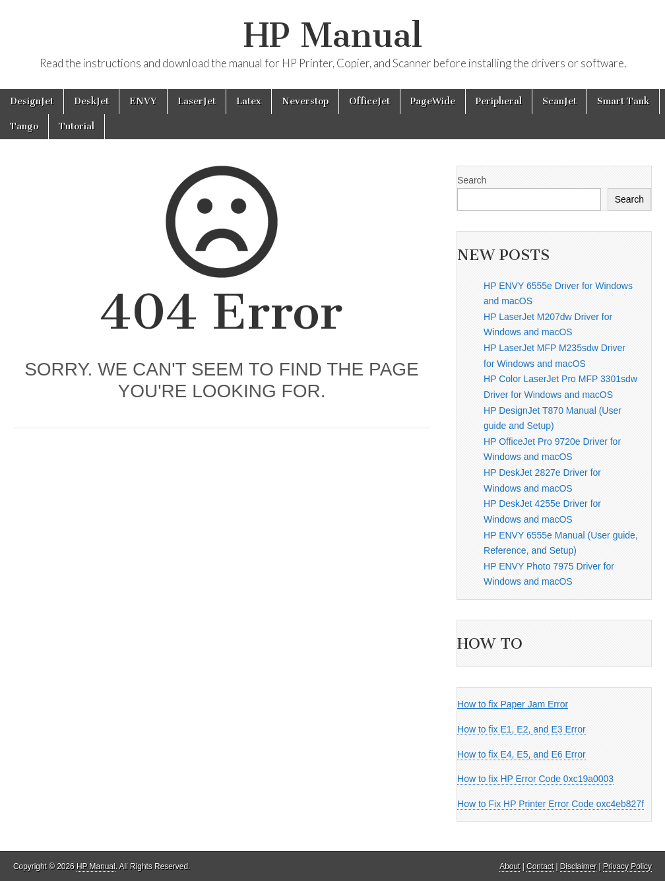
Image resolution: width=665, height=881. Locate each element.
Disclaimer (578, 866)
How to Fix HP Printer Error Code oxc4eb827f (550, 804)
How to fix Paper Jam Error (512, 704)
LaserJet (196, 101)
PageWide (432, 101)
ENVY (143, 101)
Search (471, 180)
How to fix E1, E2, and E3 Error (521, 729)
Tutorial (76, 126)
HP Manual (332, 35)
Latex (248, 101)
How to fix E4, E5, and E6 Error (521, 754)
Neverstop (305, 101)
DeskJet (91, 101)
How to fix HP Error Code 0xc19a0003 (535, 778)
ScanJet (559, 101)
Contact (540, 866)
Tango (24, 126)
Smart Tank (623, 101)
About (509, 866)
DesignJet (31, 101)
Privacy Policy (627, 866)
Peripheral (499, 101)
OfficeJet (369, 101)
